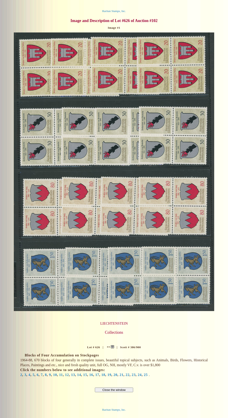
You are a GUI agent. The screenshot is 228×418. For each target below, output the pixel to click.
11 (61, 375)
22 (128, 375)
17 (97, 375)
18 (103, 375)
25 (146, 375)
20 (116, 375)
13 (73, 375)
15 (85, 375)
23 (134, 375)
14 (79, 375)
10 (55, 375)
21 (122, 375)
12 (67, 375)
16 (91, 375)
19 (109, 375)
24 (140, 375)
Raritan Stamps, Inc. (114, 11)
